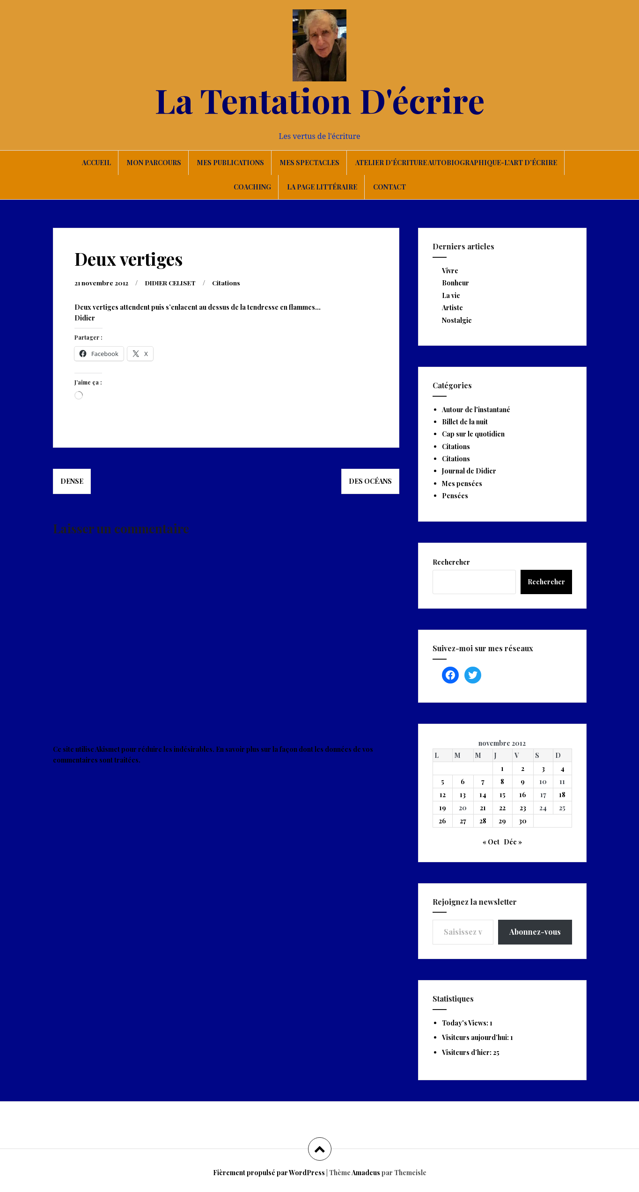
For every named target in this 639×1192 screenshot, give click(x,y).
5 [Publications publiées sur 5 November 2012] (442, 781)
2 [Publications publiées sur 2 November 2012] (522, 768)
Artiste (452, 307)
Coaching (252, 186)
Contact (389, 186)
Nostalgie (457, 320)
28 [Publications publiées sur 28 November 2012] (482, 820)
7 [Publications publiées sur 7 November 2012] (483, 781)
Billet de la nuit (465, 421)
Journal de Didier (469, 470)
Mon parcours (154, 162)
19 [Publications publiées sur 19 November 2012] (442, 807)
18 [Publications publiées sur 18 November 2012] (562, 794)
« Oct (491, 841)
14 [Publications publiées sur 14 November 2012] (482, 794)
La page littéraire (322, 186)
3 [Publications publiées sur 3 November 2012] (543, 768)
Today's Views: (466, 1022)
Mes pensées (462, 483)
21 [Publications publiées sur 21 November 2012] (483, 807)
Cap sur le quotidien (473, 433)
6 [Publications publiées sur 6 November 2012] (463, 781)
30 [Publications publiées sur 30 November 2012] (523, 820)
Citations (233, 282)
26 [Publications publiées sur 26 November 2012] (442, 820)
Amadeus (366, 1172)
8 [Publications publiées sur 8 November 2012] (502, 781)
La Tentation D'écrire (320, 99)
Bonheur (455, 282)
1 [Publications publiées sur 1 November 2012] (502, 768)
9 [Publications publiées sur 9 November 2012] (523, 781)
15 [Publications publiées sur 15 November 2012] (502, 794)
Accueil (96, 162)
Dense (71, 481)
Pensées (455, 495)
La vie (451, 295)
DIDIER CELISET (174, 282)
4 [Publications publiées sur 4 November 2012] (562, 768)
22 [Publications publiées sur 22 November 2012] (502, 807)
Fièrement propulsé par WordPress (269, 1172)
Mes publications (230, 162)
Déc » (513, 841)
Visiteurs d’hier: (467, 1052)
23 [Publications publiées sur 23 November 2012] (523, 807)
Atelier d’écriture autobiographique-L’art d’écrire (456, 162)
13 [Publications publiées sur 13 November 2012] (463, 794)
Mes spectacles (309, 162)
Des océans (370, 481)
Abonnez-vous (535, 932)
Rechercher (451, 562)
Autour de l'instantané (476, 409)
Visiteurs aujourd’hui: (476, 1037)
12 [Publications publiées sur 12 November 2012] (443, 794)
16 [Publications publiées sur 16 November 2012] (522, 794)
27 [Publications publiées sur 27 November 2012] (463, 820)
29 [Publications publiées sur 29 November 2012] (502, 820)
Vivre (450, 270)
